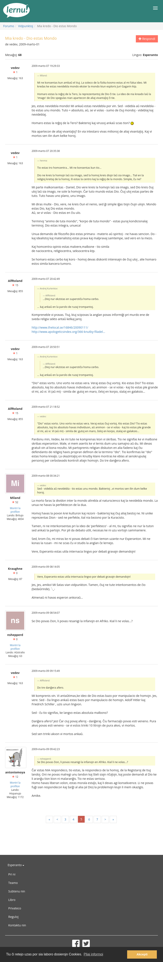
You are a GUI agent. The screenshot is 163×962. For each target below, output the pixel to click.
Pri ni (11, 874)
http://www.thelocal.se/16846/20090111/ (60, 327)
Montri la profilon (15, 509)
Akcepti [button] (142, 954)
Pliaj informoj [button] (93, 954)
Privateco (14, 908)
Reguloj (13, 917)
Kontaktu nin (17, 925)
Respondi (147, 39)
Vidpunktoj (25, 26)
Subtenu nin (16, 891)
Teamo (13, 883)
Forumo (8, 26)
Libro (11, 900)
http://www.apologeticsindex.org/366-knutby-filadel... (68, 332)
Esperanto (16, 865)
